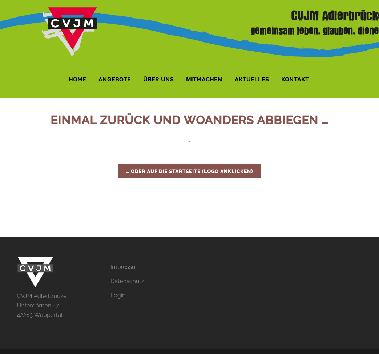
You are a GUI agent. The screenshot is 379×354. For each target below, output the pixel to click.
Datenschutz (127, 281)
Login (117, 295)
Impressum (125, 267)
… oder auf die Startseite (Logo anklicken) (189, 171)
